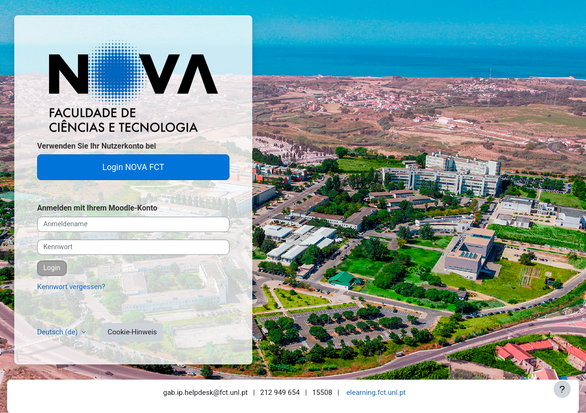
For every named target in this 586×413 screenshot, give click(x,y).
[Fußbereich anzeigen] (562, 389)
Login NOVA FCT (133, 167)
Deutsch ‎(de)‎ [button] (58, 332)
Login (51, 268)
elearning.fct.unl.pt (376, 392)
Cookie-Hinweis (132, 332)
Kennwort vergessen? (71, 286)
